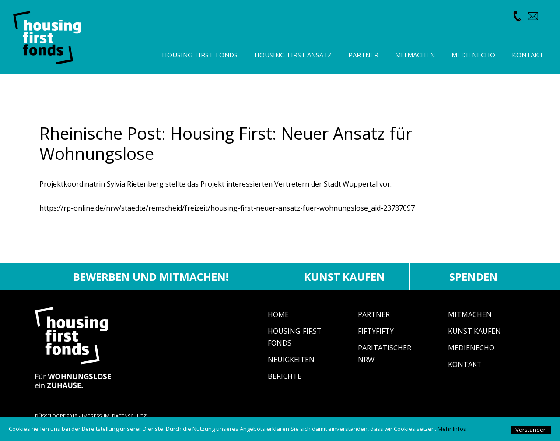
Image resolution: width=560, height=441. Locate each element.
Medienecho (471, 348)
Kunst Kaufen (474, 331)
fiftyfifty (376, 331)
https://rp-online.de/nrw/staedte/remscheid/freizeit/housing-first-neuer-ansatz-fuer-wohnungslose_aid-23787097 (227, 208)
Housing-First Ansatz (293, 54)
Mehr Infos (452, 429)
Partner (374, 314)
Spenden (473, 276)
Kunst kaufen (344, 276)
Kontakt (465, 364)
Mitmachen (470, 314)
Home (278, 314)
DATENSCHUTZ (129, 416)
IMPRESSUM (95, 416)
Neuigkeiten (291, 359)
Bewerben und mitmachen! (150, 276)
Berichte (284, 376)
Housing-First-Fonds (200, 54)
